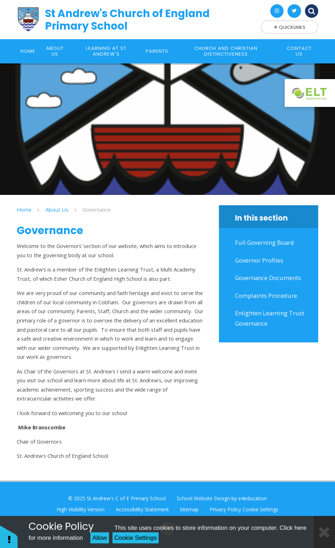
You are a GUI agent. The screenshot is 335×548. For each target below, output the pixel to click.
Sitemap (189, 509)
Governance (96, 209)
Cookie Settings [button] (260, 509)
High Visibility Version (80, 509)
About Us (57, 209)
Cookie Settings (135, 537)
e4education (252, 498)
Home (24, 209)
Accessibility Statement (142, 509)
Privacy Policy (225, 509)
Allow (99, 537)
